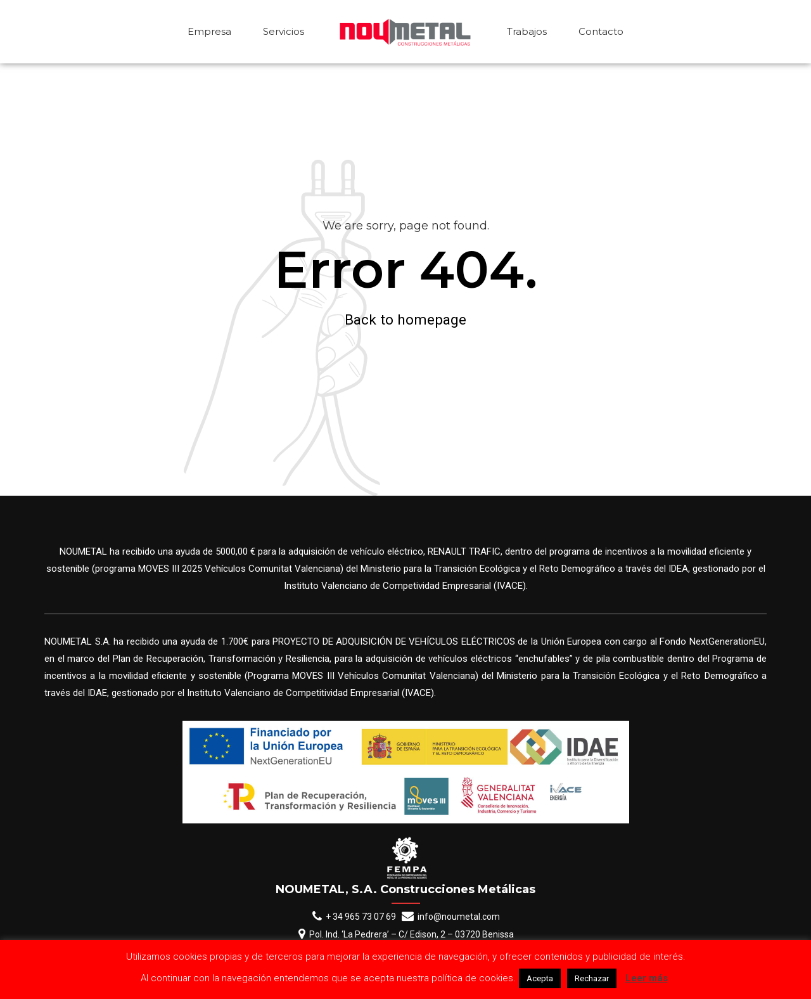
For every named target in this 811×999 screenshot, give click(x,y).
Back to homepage (405, 319)
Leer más (646, 978)
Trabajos (527, 31)
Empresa (209, 31)
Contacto (600, 31)
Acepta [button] (540, 978)
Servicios (283, 31)
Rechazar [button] (592, 978)
